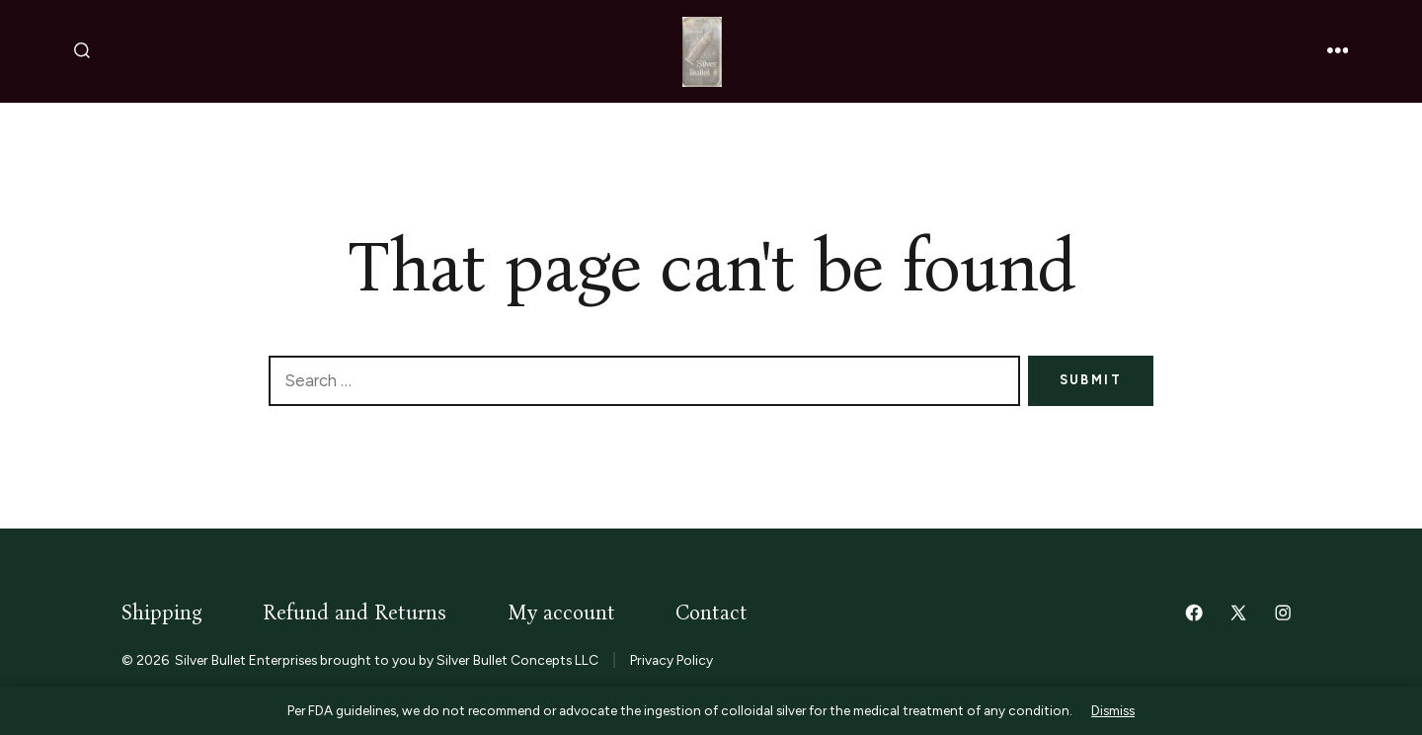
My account (561, 613)
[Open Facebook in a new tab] (1194, 612)
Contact (711, 613)
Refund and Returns (354, 613)
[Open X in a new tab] (1238, 612)
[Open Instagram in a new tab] (1283, 612)
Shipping (161, 613)
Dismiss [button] (1113, 710)
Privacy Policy (671, 660)
